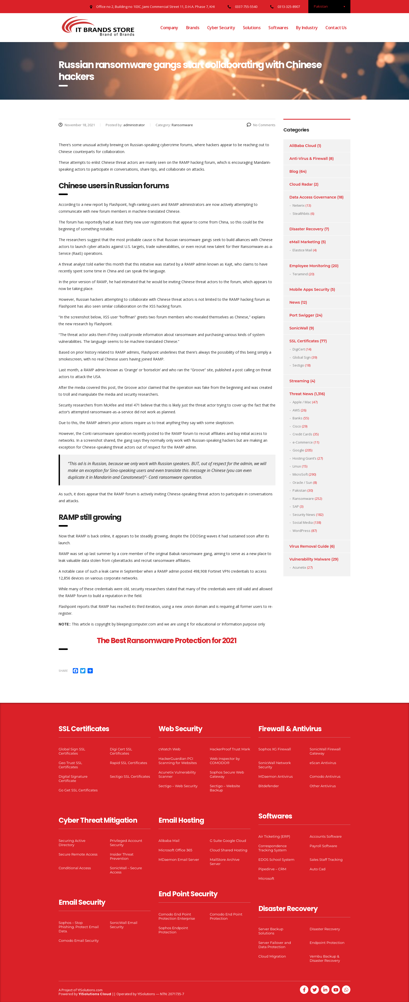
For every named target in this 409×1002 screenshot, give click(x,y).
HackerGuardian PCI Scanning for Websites (178, 760)
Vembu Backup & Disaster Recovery (325, 958)
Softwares (278, 27)
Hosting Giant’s (304, 458)
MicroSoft (300, 474)
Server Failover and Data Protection (274, 944)
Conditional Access (75, 868)
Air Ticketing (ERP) (274, 836)
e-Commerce (303, 442)
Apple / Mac (302, 402)
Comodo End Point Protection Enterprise (177, 916)
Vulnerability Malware (309, 559)
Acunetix (299, 567)
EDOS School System (276, 859)
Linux (297, 466)
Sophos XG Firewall (274, 749)
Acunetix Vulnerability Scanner (177, 774)
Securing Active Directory (72, 842)
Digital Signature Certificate (73, 778)
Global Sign (302, 357)
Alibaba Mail (169, 840)
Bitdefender (268, 786)
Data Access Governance (312, 197)
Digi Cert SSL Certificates (121, 751)
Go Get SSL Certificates (78, 790)
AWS (296, 410)
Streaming (299, 381)
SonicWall (298, 328)
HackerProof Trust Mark (230, 749)
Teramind (300, 274)
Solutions (251, 27)
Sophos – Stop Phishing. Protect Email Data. (79, 926)
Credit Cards (302, 434)
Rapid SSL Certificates (128, 763)
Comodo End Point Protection (226, 916)
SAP (296, 506)
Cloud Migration (272, 956)
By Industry (307, 27)
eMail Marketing (304, 242)
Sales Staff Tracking (326, 859)
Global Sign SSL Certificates (72, 751)
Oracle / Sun (302, 482)
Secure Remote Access (78, 854)
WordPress (301, 530)
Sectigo (298, 365)
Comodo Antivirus (325, 776)
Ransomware (303, 498)
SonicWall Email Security (123, 924)
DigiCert (299, 349)
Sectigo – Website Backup (225, 788)
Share (63, 671)
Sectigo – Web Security (178, 786)
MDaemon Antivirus (275, 776)
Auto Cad (317, 869)
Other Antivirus (323, 786)
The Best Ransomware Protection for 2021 (167, 640)
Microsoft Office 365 (175, 850)
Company (169, 27)
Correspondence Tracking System (272, 848)
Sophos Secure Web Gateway (227, 774)
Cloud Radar (301, 184)
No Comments (261, 125)
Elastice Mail (302, 250)
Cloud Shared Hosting (228, 850)
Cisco (297, 426)
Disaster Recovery (306, 229)
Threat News (301, 393)
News (294, 302)
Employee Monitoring (309, 265)
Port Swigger (301, 315)
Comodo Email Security (79, 940)
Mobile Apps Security (309, 289)
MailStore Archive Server (224, 861)
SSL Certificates (304, 341)
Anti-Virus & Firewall (308, 158)
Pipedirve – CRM (272, 869)
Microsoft (266, 878)
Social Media (303, 522)
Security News (304, 514)
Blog (293, 171)
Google (298, 450)
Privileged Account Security (126, 842)
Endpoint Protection (327, 942)
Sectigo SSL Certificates (130, 776)
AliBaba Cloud (302, 145)
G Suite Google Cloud (228, 840)
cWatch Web (169, 749)
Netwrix (299, 205)
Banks (298, 418)
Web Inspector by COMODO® (225, 760)
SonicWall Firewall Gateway (325, 751)
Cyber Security (221, 27)
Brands (192, 27)
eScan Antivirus (323, 763)
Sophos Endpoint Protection (173, 930)
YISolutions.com (90, 990)
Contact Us (335, 27)
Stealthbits (301, 213)
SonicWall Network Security (274, 765)
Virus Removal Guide (309, 546)
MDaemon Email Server (179, 859)
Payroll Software (323, 846)
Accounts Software (326, 836)
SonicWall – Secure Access (126, 870)
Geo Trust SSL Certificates (70, 765)
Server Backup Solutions (270, 931)
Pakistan (299, 490)
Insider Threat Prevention (122, 856)
